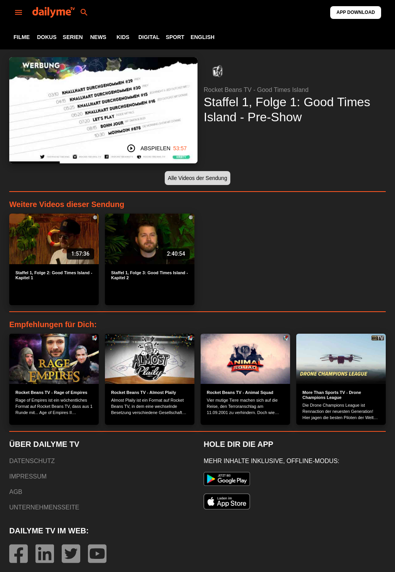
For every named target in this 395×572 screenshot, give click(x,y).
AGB (15, 492)
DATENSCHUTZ (32, 461)
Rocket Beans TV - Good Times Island (256, 90)
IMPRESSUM (28, 476)
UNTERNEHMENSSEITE (44, 507)
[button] (217, 71)
